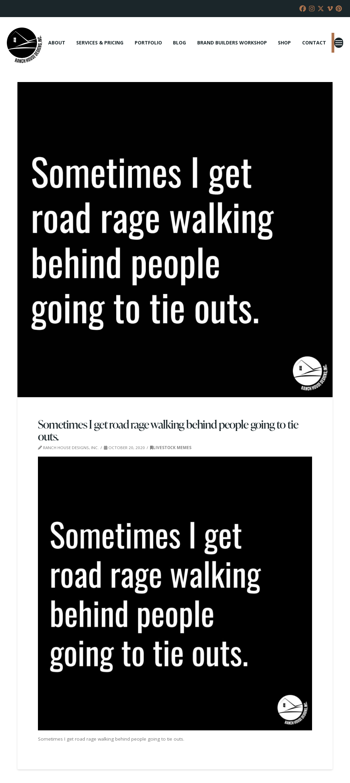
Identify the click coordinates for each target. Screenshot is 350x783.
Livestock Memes (170, 447)
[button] (338, 43)
